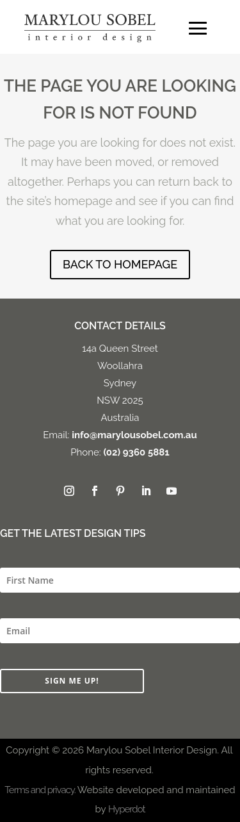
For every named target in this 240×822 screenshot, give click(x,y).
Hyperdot (126, 809)
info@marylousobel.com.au (134, 435)
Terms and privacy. (39, 790)
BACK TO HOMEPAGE (120, 264)
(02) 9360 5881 (136, 452)
